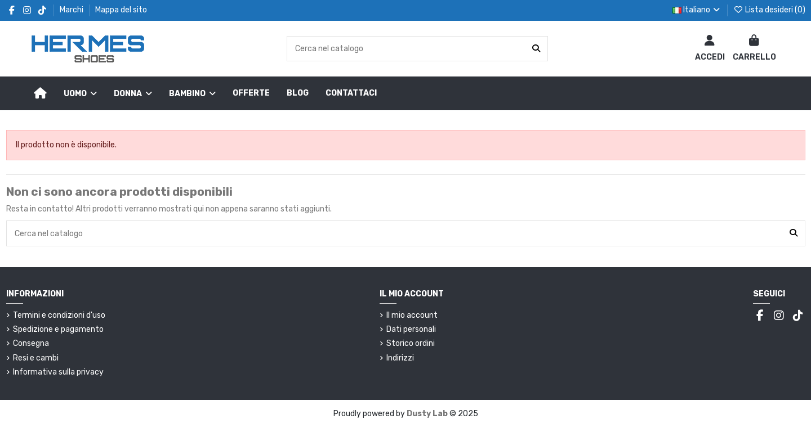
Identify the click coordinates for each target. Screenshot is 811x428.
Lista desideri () (769, 10)
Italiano (697, 10)
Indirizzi (400, 358)
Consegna (31, 343)
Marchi (72, 10)
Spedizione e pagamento (58, 329)
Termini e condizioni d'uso (59, 315)
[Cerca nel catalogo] (536, 48)
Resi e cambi (36, 358)
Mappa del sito (121, 10)
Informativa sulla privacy (58, 372)
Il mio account (412, 315)
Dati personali (411, 329)
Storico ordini (410, 343)
